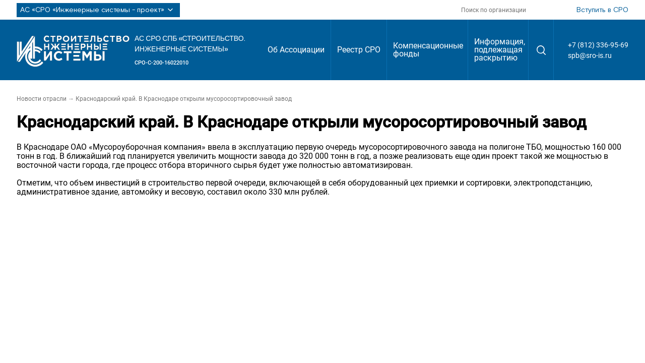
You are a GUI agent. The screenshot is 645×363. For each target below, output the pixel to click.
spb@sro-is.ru (590, 55)
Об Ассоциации (296, 49)
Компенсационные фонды (428, 49)
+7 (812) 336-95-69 (598, 45)
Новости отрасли (42, 98)
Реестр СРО (358, 49)
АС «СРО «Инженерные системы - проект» (98, 10)
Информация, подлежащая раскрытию (499, 50)
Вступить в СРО (602, 10)
